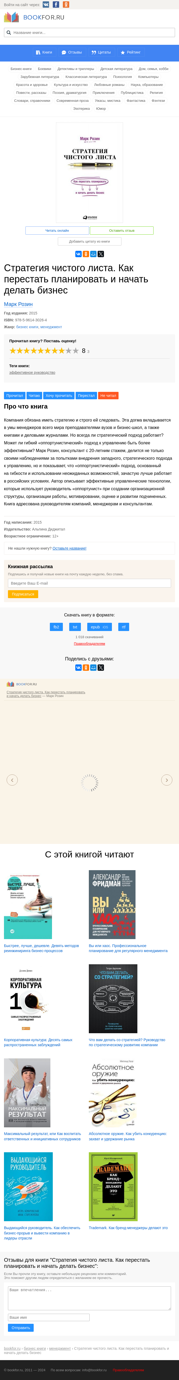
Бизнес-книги (21, 69)
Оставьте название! (69, 548)
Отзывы (75, 52)
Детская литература (117, 69)
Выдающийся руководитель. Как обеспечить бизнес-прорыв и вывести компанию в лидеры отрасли (42, 1233)
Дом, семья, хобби (153, 69)
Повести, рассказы (31, 93)
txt (75, 627)
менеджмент (51, 327)
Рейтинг (134, 52)
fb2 (56, 627)
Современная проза (72, 101)
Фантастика (136, 101)
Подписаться (23, 594)
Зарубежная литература (39, 77)
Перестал (86, 395)
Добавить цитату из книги (89, 241)
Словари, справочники (32, 101)
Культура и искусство (71, 85)
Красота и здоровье (32, 85)
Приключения (104, 93)
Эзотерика (81, 109)
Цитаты (104, 52)
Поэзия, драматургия (69, 93)
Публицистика (132, 93)
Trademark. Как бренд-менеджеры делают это (128, 1228)
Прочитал (14, 395)
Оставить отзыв (121, 231)
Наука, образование (147, 85)
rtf (123, 627)
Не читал (108, 395)
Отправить (21, 1328)
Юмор (101, 109)
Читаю (34, 395)
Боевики (44, 69)
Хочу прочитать (59, 395)
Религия (156, 93)
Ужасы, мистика (107, 101)
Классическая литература (86, 77)
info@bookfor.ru (94, 1370)
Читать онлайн (57, 231)
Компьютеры (148, 77)
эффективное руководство (32, 372)
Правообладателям (128, 1370)
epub (99, 627)
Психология (122, 77)
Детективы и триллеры (76, 69)
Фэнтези (158, 101)
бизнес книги (27, 327)
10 (75, 350)
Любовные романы (109, 85)
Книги (47, 52)
